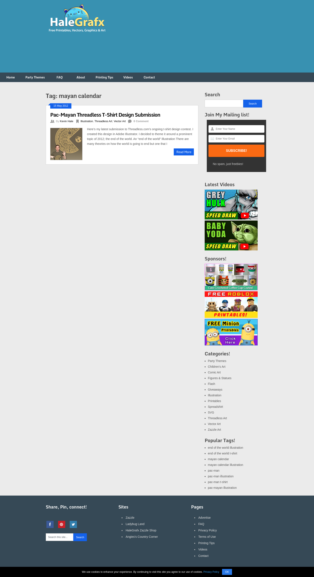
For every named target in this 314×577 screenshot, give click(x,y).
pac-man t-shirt (218, 482)
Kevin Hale (66, 121)
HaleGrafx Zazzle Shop (141, 530)
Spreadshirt (215, 406)
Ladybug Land (135, 524)
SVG (211, 412)
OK (227, 571)
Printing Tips (104, 77)
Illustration (87, 121)
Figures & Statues (219, 378)
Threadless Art (103, 121)
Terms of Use (207, 536)
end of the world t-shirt (222, 453)
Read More (183, 151)
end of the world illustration (225, 447)
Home (10, 77)
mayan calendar (218, 459)
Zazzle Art (214, 429)
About (80, 77)
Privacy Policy (207, 530)
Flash (211, 384)
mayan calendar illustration (225, 465)
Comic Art (214, 372)
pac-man (213, 470)
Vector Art (120, 121)
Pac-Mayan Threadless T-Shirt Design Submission (105, 114)
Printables (214, 401)
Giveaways (215, 389)
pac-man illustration (220, 476)
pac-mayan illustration (222, 487)
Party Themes (35, 77)
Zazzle (130, 517)
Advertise (204, 517)
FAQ (60, 77)
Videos (128, 77)
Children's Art (216, 366)
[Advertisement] (191, 38)
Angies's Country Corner (142, 536)
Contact (149, 77)
